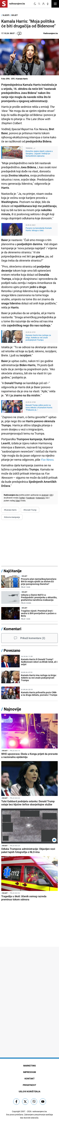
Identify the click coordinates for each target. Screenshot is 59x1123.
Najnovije (12, 709)
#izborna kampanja (12, 517)
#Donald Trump (30, 510)
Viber (17, 500)
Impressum (29, 1072)
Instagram (40, 497)
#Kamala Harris (10, 510)
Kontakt (30, 1078)
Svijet (14, 15)
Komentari (12, 628)
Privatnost (29, 1084)
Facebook (30, 497)
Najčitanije (13, 570)
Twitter (22, 497)
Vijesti (6, 15)
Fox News (47, 459)
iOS (51, 495)
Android (45, 495)
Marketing (29, 1065)
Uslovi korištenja (29, 1091)
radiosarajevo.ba (39, 1111)
